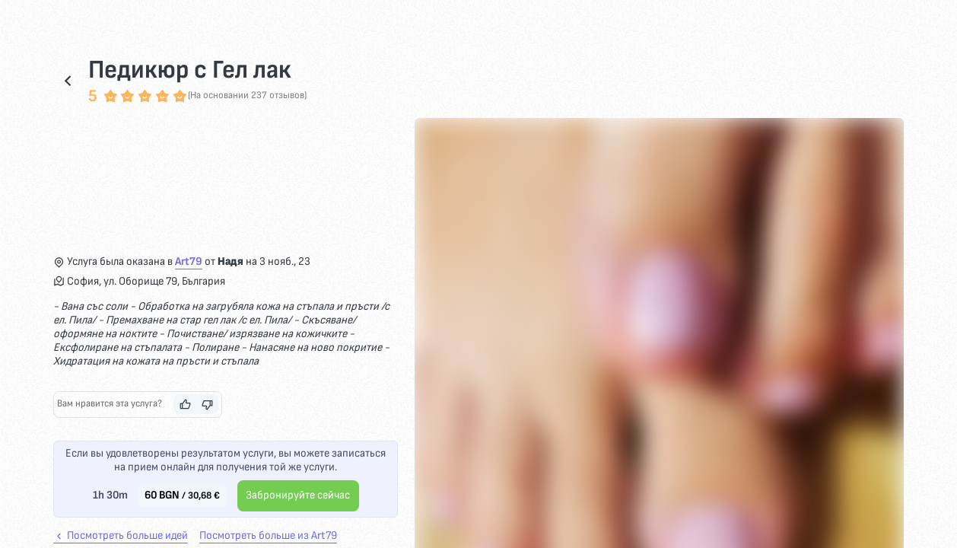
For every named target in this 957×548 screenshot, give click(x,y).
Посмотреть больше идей (120, 536)
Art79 (188, 262)
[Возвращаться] (67, 80)
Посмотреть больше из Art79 (268, 536)
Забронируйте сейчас (298, 495)
